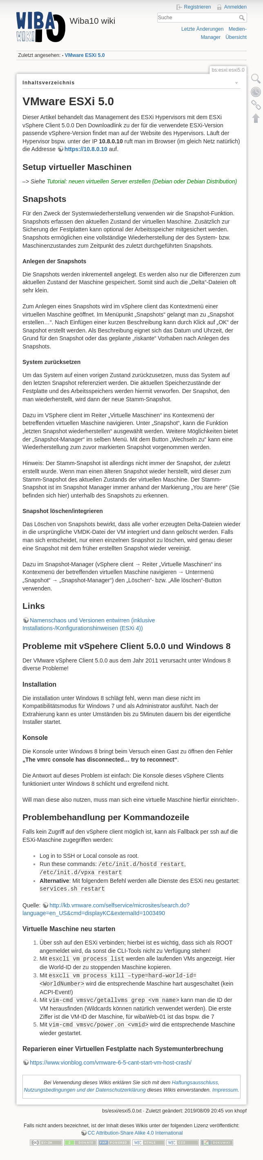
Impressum (225, 1090)
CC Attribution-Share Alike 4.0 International (135, 1133)
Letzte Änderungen (202, 29)
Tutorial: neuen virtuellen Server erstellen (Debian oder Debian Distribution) (142, 181)
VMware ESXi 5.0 (85, 55)
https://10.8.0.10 (86, 149)
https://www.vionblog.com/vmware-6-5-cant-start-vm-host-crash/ (111, 1062)
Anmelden (235, 7)
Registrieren (197, 7)
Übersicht (236, 37)
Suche (243, 17)
